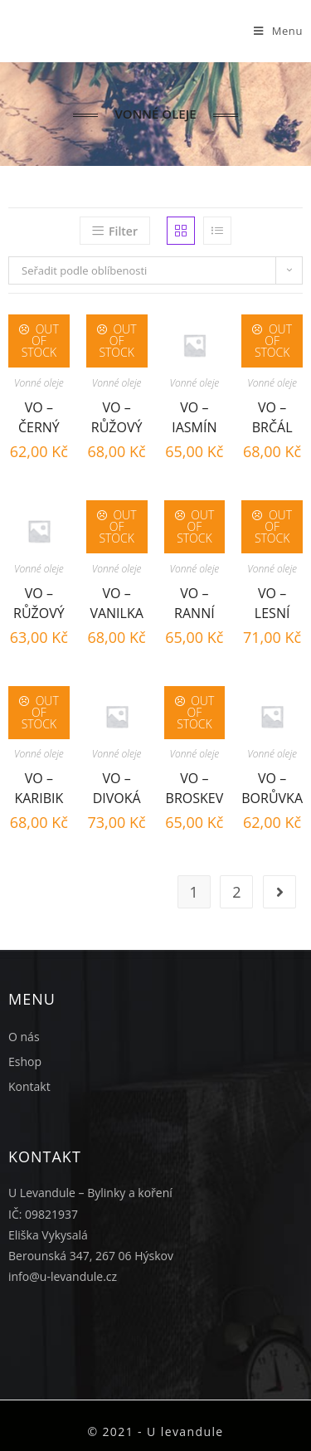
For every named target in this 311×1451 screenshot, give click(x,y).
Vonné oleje (39, 383)
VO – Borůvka (272, 786)
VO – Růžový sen (117, 415)
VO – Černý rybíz (39, 415)
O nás (24, 1036)
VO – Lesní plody (272, 601)
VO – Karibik (38, 786)
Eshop (24, 1061)
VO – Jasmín (194, 415)
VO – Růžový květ (39, 601)
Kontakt (29, 1086)
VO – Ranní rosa (194, 601)
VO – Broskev (195, 786)
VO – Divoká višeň (117, 786)
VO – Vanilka (116, 601)
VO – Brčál (272, 415)
